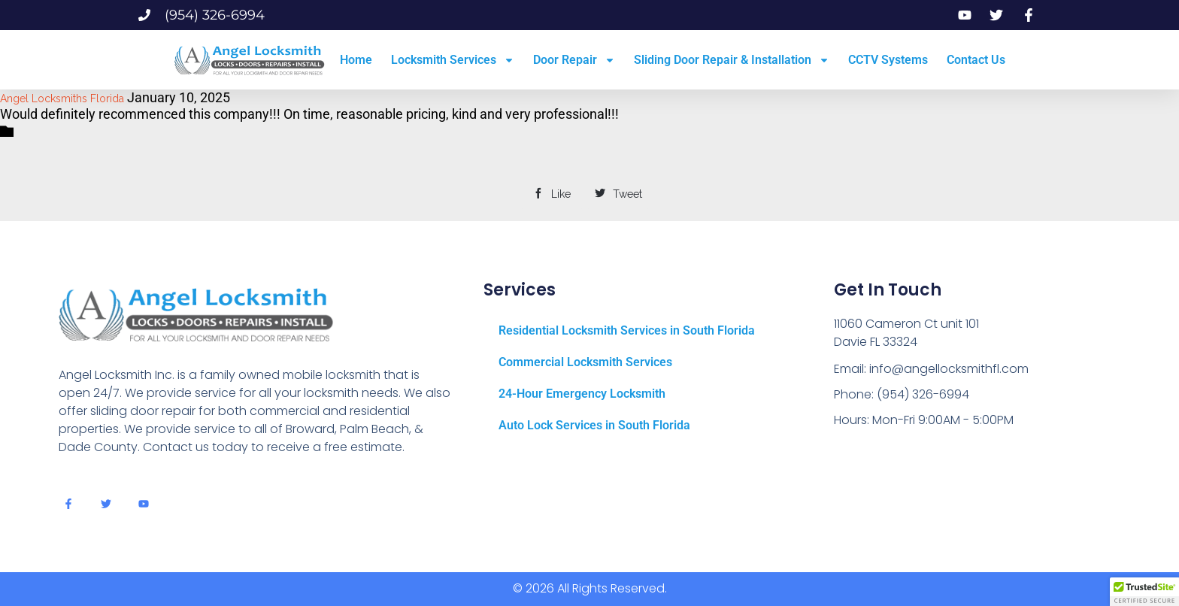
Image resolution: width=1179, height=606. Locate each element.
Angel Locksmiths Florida (62, 98)
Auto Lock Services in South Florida (594, 425)
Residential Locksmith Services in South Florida (627, 330)
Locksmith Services (452, 60)
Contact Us (976, 60)
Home (356, 60)
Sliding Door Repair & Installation (731, 60)
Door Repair (574, 60)
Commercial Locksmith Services (585, 362)
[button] (1144, 591)
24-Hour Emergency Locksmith (582, 393)
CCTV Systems (888, 60)
